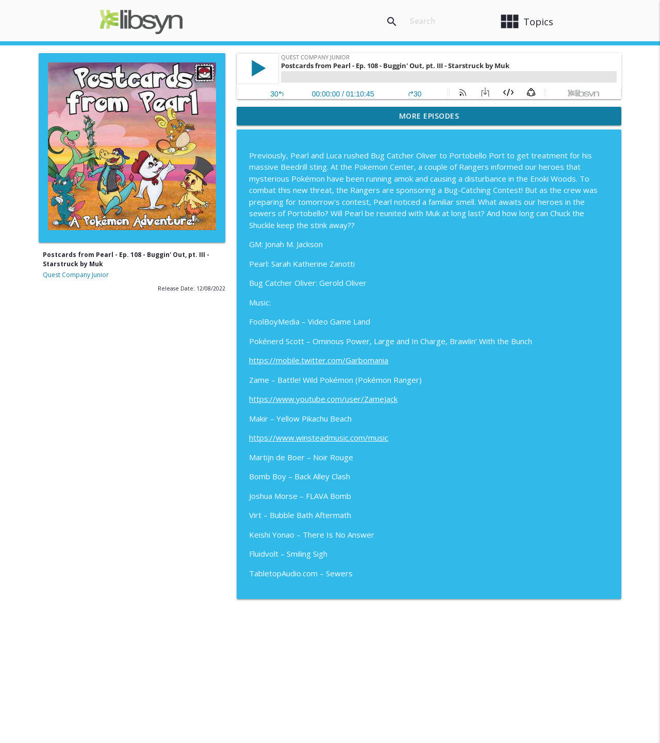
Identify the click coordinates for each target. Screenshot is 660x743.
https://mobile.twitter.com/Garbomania (318, 360)
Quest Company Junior (76, 274)
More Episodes (429, 116)
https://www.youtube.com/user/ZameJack (323, 399)
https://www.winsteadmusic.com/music (318, 437)
